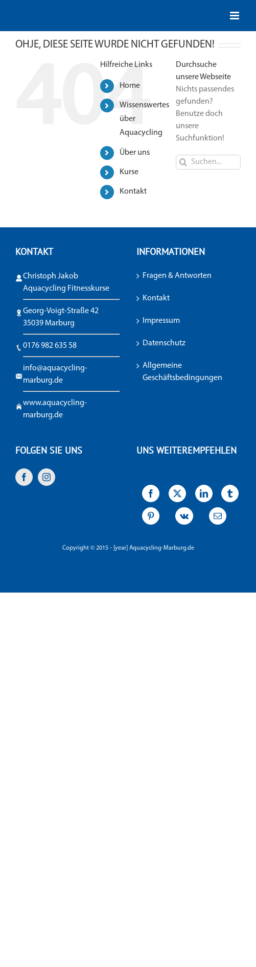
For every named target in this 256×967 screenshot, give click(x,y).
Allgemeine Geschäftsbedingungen (182, 372)
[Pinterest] (151, 518)
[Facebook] (24, 477)
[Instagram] (46, 477)
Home (130, 86)
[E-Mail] (217, 518)
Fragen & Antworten (177, 276)
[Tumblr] (230, 496)
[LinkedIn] (203, 496)
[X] (177, 496)
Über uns (135, 153)
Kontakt (133, 191)
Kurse (129, 172)
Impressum (161, 321)
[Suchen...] (208, 162)
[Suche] (183, 162)
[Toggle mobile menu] (235, 15)
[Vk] (184, 518)
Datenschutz (164, 343)
